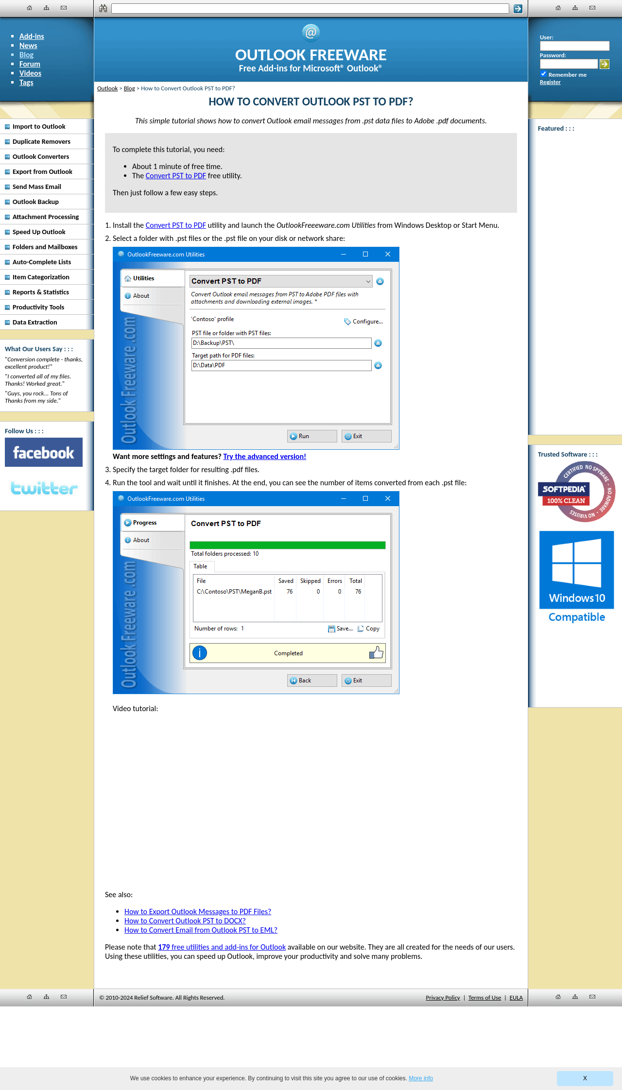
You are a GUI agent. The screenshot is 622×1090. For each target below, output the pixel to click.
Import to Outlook (39, 126)
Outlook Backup (36, 201)
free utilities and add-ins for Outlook (222, 947)
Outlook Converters (41, 156)
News (28, 45)
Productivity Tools (38, 307)
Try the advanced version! (264, 456)
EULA (516, 997)
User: (546, 37)
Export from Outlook (42, 171)
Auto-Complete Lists (42, 261)
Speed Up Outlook (39, 231)
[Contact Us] (64, 8)
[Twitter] (44, 488)
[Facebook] (44, 452)
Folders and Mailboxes (45, 246)
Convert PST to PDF (176, 225)
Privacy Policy (443, 997)
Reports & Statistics (41, 292)
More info (421, 1078)
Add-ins (31, 36)
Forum (29, 63)
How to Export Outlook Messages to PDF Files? (197, 911)
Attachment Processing (46, 216)
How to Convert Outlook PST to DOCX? (185, 920)
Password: (553, 55)
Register (550, 81)
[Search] (310, 8)
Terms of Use (484, 997)
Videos (30, 73)
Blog (26, 54)
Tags (26, 82)
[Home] (30, 8)
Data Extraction (35, 322)
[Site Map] (47, 8)
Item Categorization (41, 276)
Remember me (568, 74)
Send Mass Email (37, 186)
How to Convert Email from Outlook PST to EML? (200, 930)
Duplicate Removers (41, 141)
